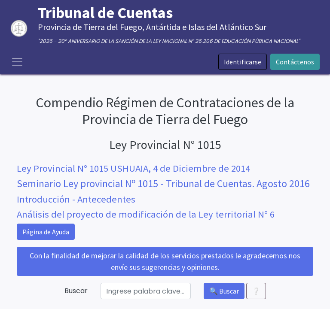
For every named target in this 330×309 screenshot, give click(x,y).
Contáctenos (295, 62)
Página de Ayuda (45, 231)
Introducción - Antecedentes (76, 199)
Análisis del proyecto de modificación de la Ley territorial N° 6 (146, 214)
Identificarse (242, 62)
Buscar (76, 291)
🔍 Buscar (224, 291)
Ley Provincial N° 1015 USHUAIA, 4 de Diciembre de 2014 (133, 168)
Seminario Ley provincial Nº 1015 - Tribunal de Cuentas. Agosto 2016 (163, 183)
